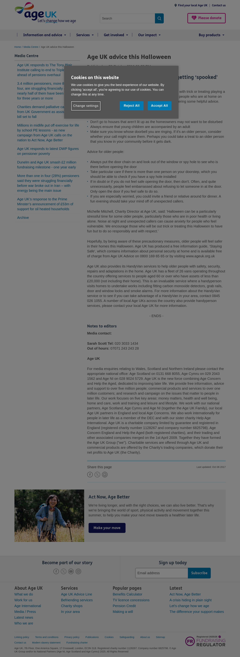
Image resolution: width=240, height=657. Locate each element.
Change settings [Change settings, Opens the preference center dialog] (86, 106)
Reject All (132, 105)
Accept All (159, 105)
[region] (121, 92)
